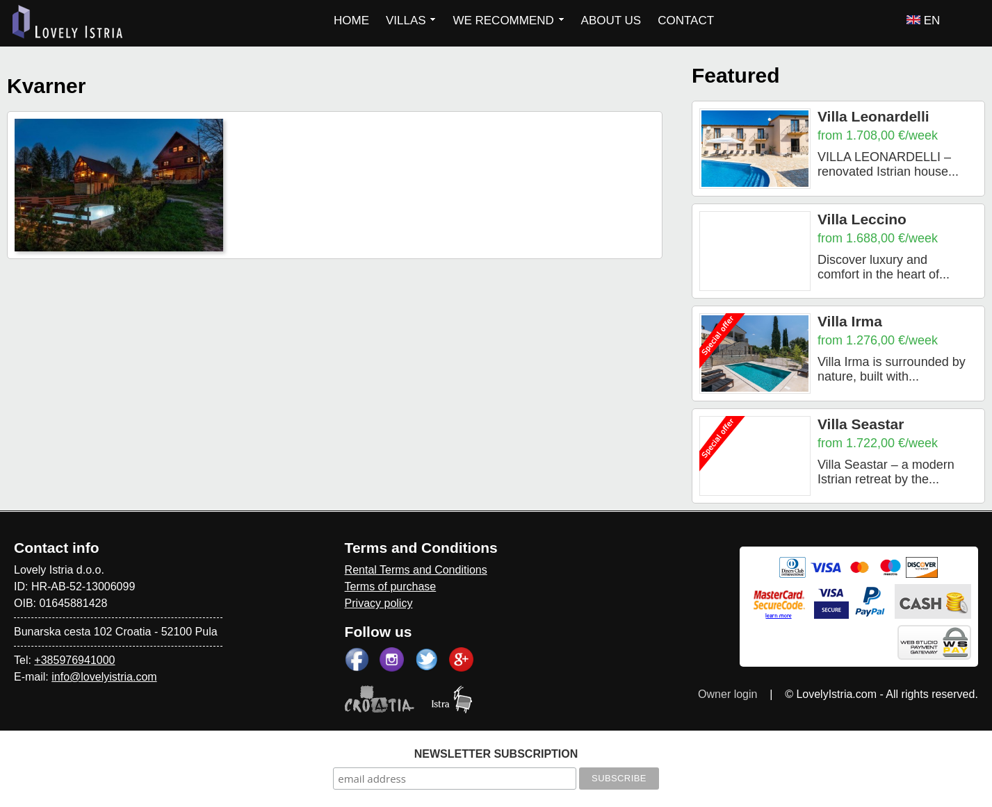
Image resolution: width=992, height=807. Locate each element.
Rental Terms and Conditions (416, 570)
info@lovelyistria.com (103, 677)
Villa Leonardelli (873, 116)
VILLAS (411, 20)
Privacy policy (379, 603)
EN (923, 20)
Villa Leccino (862, 219)
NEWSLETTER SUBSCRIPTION (496, 754)
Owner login (727, 694)
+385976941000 (74, 660)
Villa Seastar (861, 424)
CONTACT (686, 20)
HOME (351, 20)
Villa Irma (850, 321)
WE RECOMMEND (508, 20)
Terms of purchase (391, 586)
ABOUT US (611, 20)
